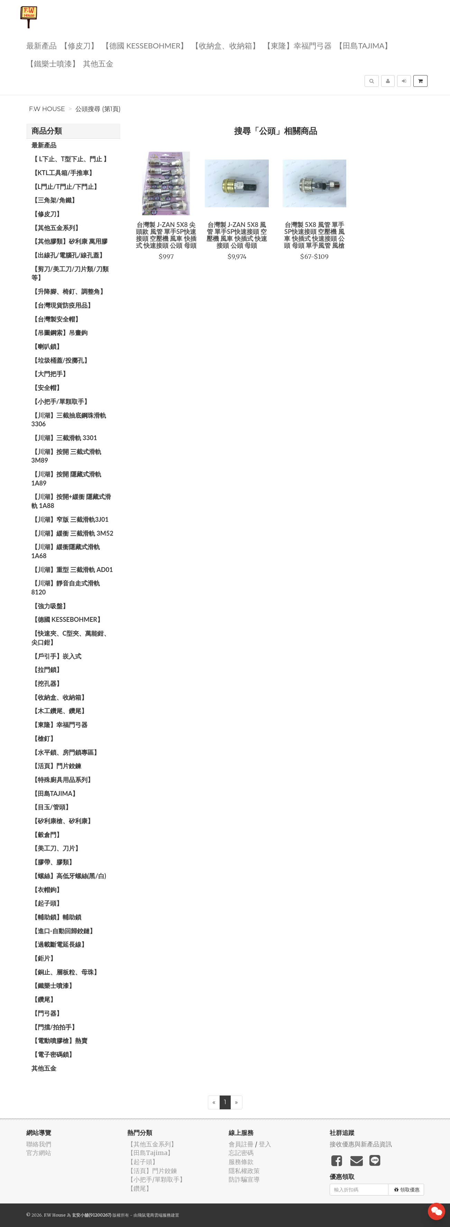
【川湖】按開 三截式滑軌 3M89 (66, 456)
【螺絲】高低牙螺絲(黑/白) (68, 876)
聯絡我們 (38, 1144)
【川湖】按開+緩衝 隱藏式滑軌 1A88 (71, 501)
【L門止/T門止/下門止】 (65, 186)
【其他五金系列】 (56, 227)
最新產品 (41, 45)
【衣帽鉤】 (47, 889)
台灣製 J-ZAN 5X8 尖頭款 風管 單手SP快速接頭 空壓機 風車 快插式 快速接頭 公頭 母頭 (166, 235)
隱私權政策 (244, 1171)
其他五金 (98, 63)
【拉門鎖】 (47, 669)
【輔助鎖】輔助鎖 (56, 917)
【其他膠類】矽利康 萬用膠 (69, 241)
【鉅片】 (43, 958)
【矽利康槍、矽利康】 (62, 821)
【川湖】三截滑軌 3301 (64, 438)
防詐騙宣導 (244, 1179)
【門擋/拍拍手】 (54, 1027)
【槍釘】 (43, 738)
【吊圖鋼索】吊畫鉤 (59, 332)
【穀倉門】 (47, 834)
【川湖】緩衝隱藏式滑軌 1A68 (65, 551)
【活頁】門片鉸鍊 (56, 766)
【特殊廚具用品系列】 (62, 779)
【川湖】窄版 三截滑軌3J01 (70, 519)
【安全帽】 (47, 387)
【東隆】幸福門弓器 (297, 45)
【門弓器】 (47, 1013)
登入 (265, 1144)
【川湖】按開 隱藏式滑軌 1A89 (66, 478)
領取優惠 (407, 1190)
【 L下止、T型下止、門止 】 (70, 159)
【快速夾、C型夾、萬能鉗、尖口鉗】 (70, 637)
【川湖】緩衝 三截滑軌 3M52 (72, 533)
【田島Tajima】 (363, 45)
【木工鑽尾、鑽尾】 (59, 711)
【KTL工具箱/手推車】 (63, 172)
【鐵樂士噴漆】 (53, 63)
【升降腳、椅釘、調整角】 (68, 291)
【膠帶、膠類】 (53, 862)
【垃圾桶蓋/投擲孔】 (60, 360)
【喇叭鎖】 (47, 346)
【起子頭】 (47, 903)
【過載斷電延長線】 (59, 944)
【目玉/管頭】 (51, 807)
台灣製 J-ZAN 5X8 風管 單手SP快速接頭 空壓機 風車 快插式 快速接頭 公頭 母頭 (236, 235)
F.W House (47, 109)
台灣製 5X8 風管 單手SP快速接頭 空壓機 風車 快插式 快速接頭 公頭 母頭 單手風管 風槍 (314, 235)
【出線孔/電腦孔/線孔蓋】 (68, 255)
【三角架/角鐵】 (54, 200)
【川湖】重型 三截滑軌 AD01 (72, 569)
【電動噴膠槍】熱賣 (59, 1040)
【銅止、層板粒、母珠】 (65, 972)
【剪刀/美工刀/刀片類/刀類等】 (70, 273)
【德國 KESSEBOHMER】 (145, 45)
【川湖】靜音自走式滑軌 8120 (65, 587)
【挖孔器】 (47, 683)
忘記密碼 (241, 1153)
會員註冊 (241, 1144)
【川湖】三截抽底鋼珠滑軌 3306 (68, 419)
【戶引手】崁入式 (56, 656)
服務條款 (241, 1162)
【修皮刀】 (79, 45)
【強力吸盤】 (50, 606)
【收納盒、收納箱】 (225, 45)
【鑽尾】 (43, 999)
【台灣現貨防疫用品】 (62, 305)
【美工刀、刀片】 (56, 848)
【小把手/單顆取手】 (60, 401)
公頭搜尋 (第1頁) (98, 109)
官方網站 (38, 1153)
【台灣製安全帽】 (56, 319)
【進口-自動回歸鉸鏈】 (63, 931)
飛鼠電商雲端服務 (154, 1215)
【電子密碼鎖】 (53, 1054)
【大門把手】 (50, 374)
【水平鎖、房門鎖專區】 (65, 752)
